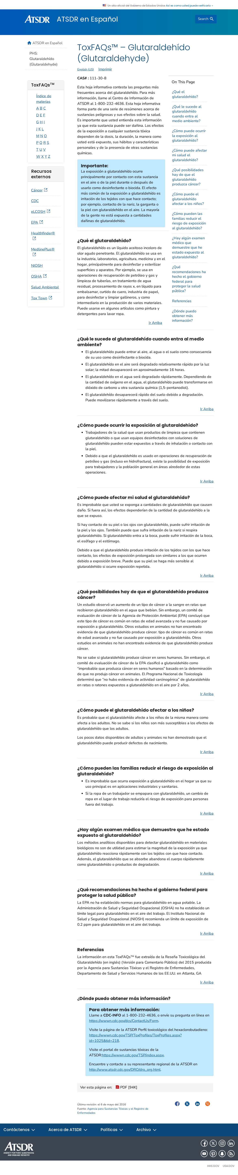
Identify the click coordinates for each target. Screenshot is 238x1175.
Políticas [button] (112, 1129)
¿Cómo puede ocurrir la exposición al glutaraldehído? (189, 135)
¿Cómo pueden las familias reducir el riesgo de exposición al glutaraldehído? (189, 220)
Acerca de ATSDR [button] (68, 1129)
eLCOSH (41, 211)
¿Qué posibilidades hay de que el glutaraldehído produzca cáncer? (188, 177)
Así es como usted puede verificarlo (190, 5)
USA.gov (229, 1166)
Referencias (181, 301)
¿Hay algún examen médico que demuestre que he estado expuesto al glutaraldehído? (188, 248)
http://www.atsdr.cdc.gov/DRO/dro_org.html (124, 1069)
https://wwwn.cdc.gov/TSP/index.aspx (133, 1055)
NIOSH (37, 265)
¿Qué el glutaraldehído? (185, 94)
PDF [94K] (126, 1088)
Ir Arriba (155, 322)
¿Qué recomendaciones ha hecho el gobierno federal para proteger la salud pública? (189, 279)
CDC (35, 200)
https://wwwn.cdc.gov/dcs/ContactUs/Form (123, 1020)
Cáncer (39, 190)
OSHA (39, 276)
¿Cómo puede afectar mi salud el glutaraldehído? (189, 155)
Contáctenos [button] (19, 1129)
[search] (206, 19)
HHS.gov (213, 1166)
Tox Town (42, 298)
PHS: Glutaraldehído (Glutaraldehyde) (43, 59)
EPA (37, 222)
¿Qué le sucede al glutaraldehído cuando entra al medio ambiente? (186, 113)
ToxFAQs (42, 85)
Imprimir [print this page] (105, 69)
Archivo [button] (146, 1129)
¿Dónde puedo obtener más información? (184, 316)
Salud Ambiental (45, 287)
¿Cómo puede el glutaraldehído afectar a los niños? (188, 199)
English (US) (85, 69)
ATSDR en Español (87, 19)
